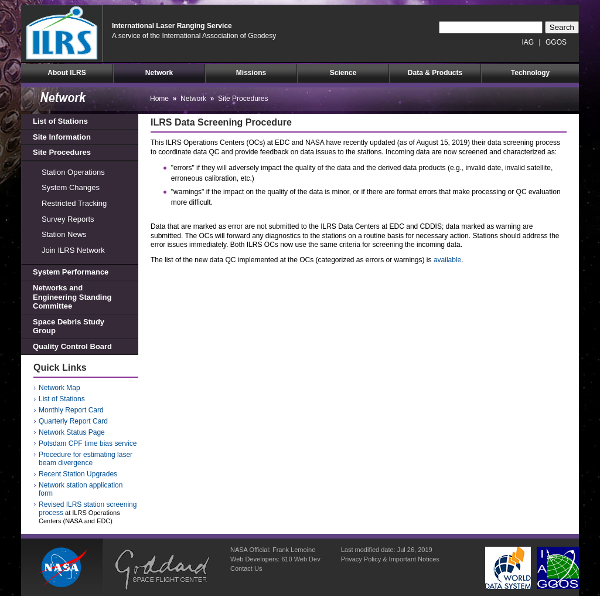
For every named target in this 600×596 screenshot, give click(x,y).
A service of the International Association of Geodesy (194, 36)
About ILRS (66, 73)
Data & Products (435, 73)
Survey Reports (68, 219)
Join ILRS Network (73, 250)
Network (159, 73)
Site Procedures (62, 152)
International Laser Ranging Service (172, 26)
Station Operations (73, 172)
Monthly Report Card (71, 410)
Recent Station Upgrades (78, 474)
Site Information (62, 137)
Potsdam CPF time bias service (88, 443)
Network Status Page (72, 432)
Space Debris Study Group (68, 326)
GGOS (556, 42)
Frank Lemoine (293, 549)
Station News (64, 234)
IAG (528, 42)
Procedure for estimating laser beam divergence (85, 459)
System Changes (71, 187)
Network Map (59, 388)
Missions (251, 73)
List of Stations (60, 121)
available (447, 260)
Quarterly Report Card (73, 421)
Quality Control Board (72, 346)
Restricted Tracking (74, 203)
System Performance (70, 271)
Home (159, 98)
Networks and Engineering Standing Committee (72, 296)
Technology (530, 73)
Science (343, 73)
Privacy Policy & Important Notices (390, 559)
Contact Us (246, 568)
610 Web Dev (300, 559)
